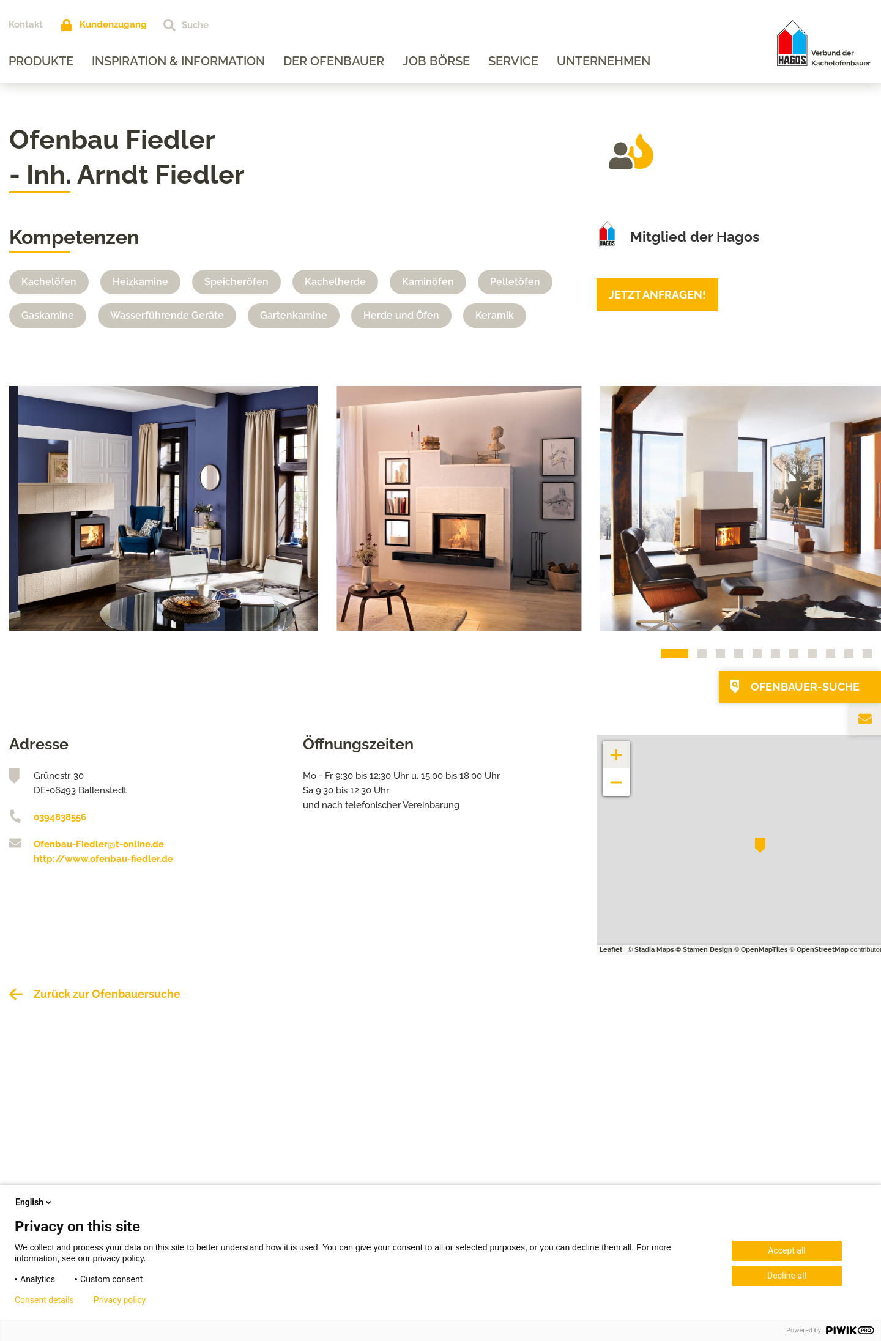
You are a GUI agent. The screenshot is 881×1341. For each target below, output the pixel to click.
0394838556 (60, 817)
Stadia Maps (654, 950)
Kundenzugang (113, 24)
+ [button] (616, 748)
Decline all (786, 1275)
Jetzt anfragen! (657, 294)
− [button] (616, 776)
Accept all (787, 1250)
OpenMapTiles (764, 950)
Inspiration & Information (179, 61)
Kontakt (26, 24)
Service (514, 61)
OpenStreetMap (823, 950)
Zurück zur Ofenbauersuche (107, 993)
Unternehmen (604, 61)
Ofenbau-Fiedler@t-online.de (99, 844)
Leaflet (611, 950)
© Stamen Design (703, 950)
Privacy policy (120, 1300)
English (34, 1202)
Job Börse (436, 61)
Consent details (44, 1300)
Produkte (41, 61)
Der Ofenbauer (334, 61)
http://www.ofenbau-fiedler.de (103, 858)
